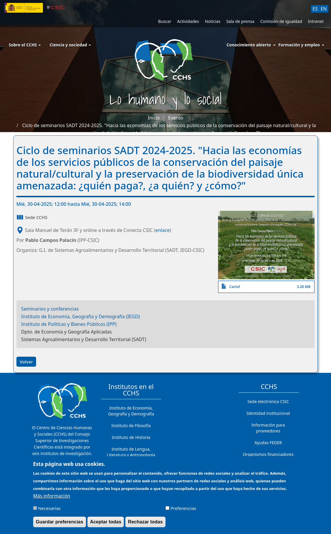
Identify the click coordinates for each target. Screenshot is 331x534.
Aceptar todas (105, 524)
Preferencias (183, 511)
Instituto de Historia (131, 437)
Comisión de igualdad (281, 21)
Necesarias (49, 511)
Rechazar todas (145, 524)
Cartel (234, 286)
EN (324, 9)
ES (315, 9)
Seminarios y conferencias (50, 309)
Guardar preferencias (59, 524)
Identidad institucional (268, 413)
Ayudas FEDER (268, 442)
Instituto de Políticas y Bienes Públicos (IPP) (68, 324)
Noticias (212, 21)
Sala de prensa (240, 21)
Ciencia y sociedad (70, 45)
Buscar (164, 21)
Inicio (154, 117)
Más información (51, 499)
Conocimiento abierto (249, 45)
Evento (175, 117)
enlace (163, 230)
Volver (26, 362)
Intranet (316, 21)
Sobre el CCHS (25, 45)
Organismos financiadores (268, 454)
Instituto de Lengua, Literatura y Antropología (131, 452)
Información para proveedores (268, 428)
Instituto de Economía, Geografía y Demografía (131, 411)
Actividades (188, 21)
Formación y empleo (299, 45)
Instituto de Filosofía (131, 425)
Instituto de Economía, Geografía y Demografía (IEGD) (80, 316)
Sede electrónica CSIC (268, 401)
